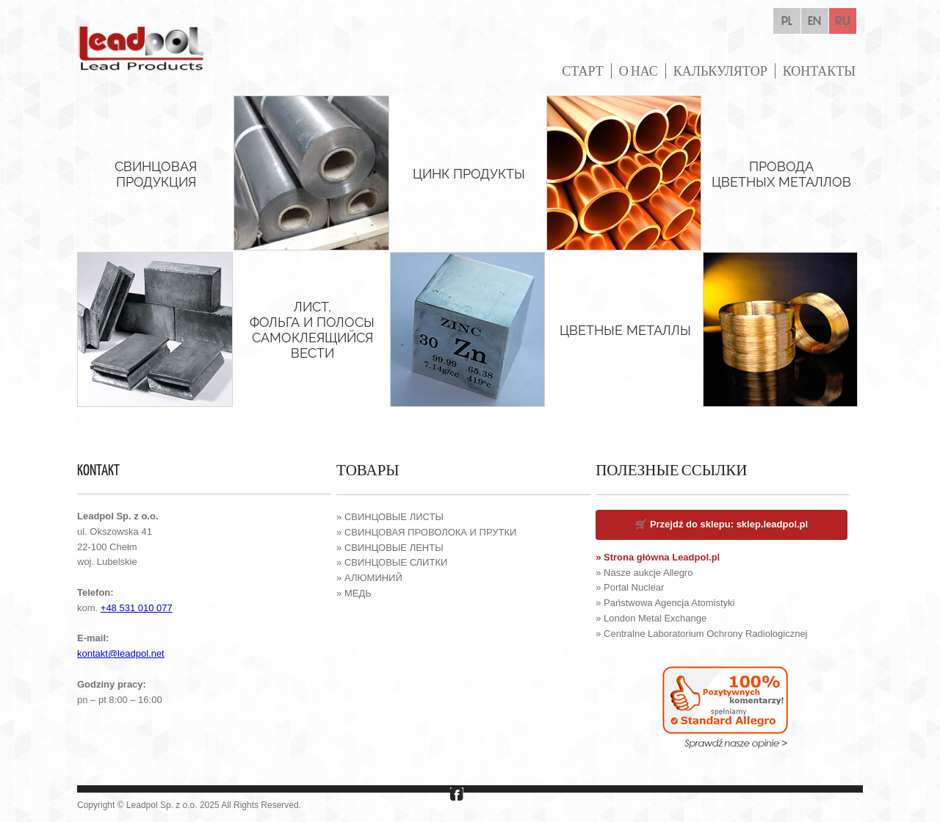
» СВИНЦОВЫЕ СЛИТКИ (391, 562)
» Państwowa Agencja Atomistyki (665, 602)
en (814, 21)
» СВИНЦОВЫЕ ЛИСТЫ (390, 516)
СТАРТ (582, 71)
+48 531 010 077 (137, 607)
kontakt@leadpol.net (120, 653)
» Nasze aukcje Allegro (644, 572)
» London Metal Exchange (651, 618)
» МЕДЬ (354, 593)
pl (786, 21)
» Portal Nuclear (630, 587)
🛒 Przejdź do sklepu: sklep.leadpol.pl (721, 524)
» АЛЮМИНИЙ (369, 577)
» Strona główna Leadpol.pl (658, 557)
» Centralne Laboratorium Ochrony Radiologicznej (701, 633)
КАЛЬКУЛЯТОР (720, 71)
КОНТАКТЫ (819, 71)
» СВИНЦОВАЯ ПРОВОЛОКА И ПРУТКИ (426, 532)
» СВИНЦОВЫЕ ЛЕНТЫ (390, 547)
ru (842, 21)
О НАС (638, 71)
